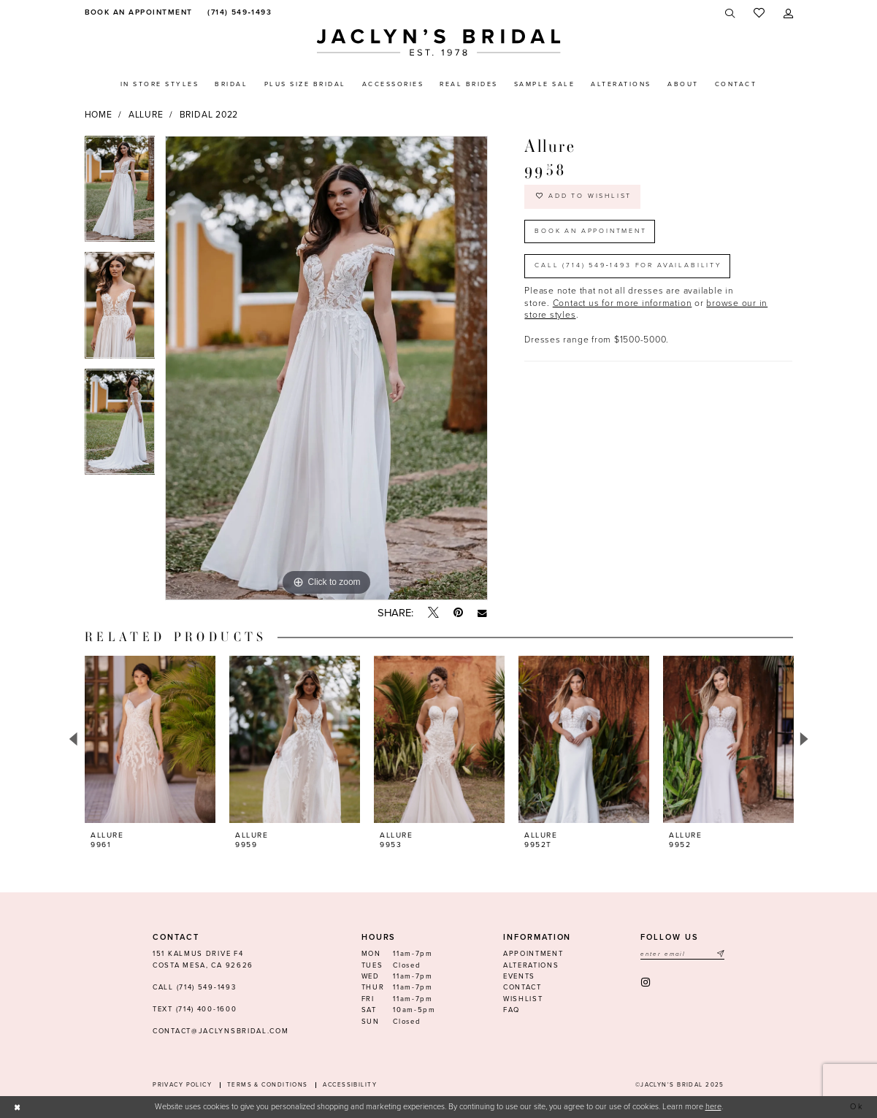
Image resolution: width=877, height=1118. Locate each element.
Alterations (531, 965)
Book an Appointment (591, 231)
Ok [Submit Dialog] (857, 1106)
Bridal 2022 (209, 115)
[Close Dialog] (17, 1107)
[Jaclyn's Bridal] (438, 42)
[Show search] (730, 13)
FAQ (511, 1010)
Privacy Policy (182, 1084)
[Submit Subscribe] (719, 954)
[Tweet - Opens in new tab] (433, 613)
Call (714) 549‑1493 (194, 987)
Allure (146, 115)
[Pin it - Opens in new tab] (458, 613)
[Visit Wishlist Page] (759, 13)
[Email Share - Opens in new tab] (482, 613)
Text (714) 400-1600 (195, 1009)
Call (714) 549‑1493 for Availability (628, 266)
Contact (522, 987)
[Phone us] (237, 13)
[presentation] (150, 739)
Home (98, 115)
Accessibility (350, 1084)
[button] (788, 13)
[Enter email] (682, 954)
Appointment (533, 953)
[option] (120, 194)
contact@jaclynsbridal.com (220, 1031)
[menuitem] (137, 13)
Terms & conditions (267, 1084)
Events (519, 976)
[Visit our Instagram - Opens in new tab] (646, 982)
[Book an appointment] (137, 13)
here (713, 1106)
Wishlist (523, 999)
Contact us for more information (622, 304)
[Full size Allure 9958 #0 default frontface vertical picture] (326, 368)
